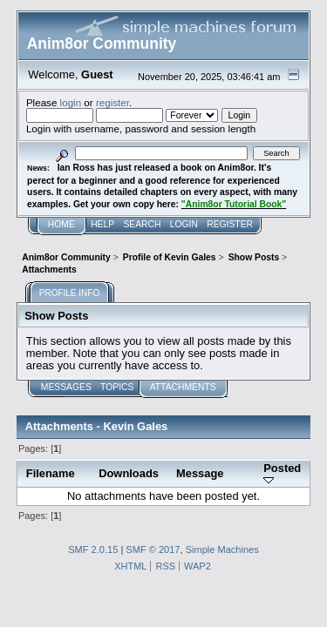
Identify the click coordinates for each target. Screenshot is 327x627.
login (71, 102)
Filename (50, 473)
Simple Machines (222, 549)
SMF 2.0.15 (93, 549)
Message (200, 473)
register (112, 102)
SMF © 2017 (153, 549)
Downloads (129, 473)
